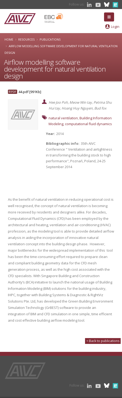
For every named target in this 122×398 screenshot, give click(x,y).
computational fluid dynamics (88, 123)
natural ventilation (63, 118)
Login (115, 26)
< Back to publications (102, 341)
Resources (26, 39)
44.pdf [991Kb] (29, 91)
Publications (50, 39)
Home (8, 39)
